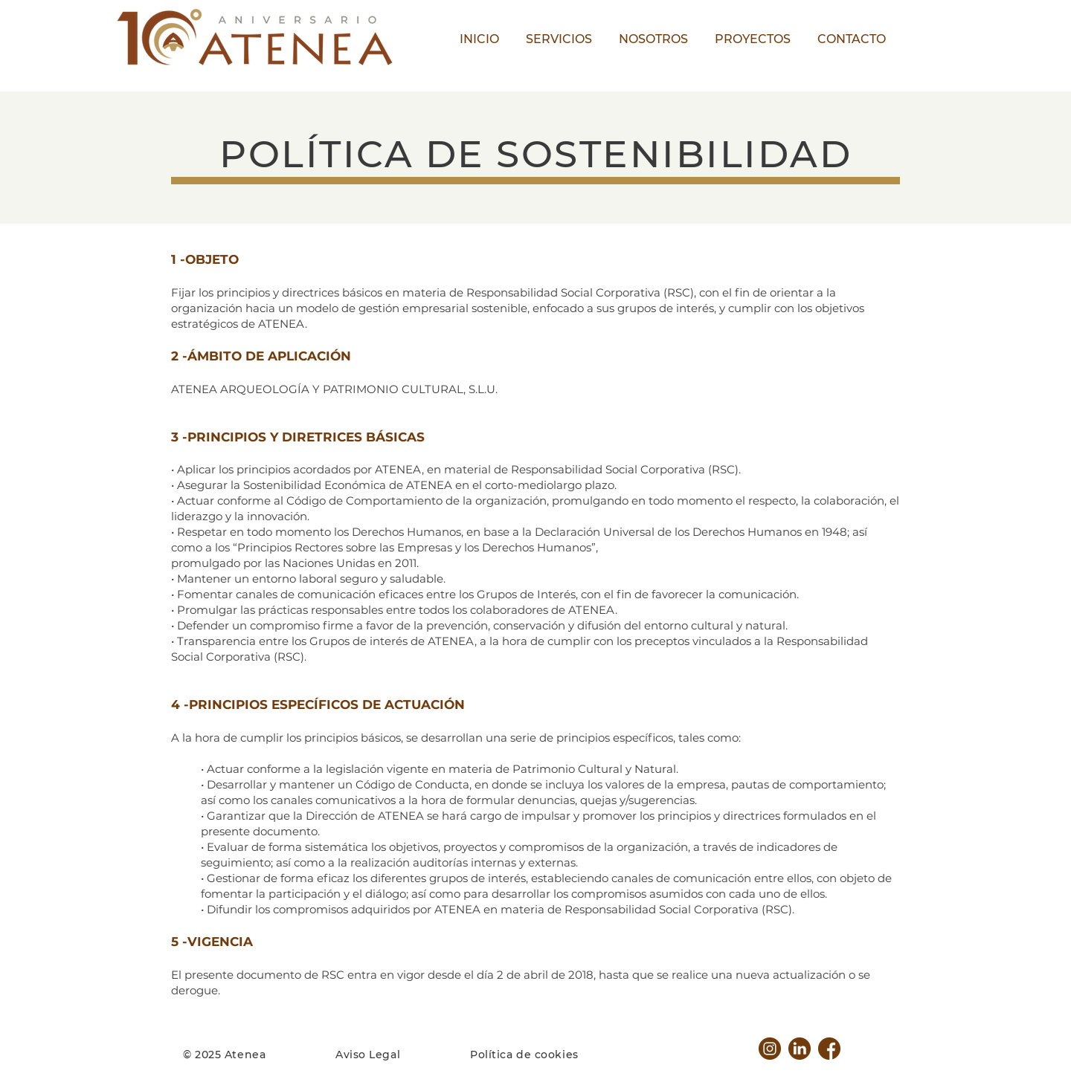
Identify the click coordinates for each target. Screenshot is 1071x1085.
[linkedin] (799, 1048)
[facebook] (829, 1048)
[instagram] (770, 1048)
